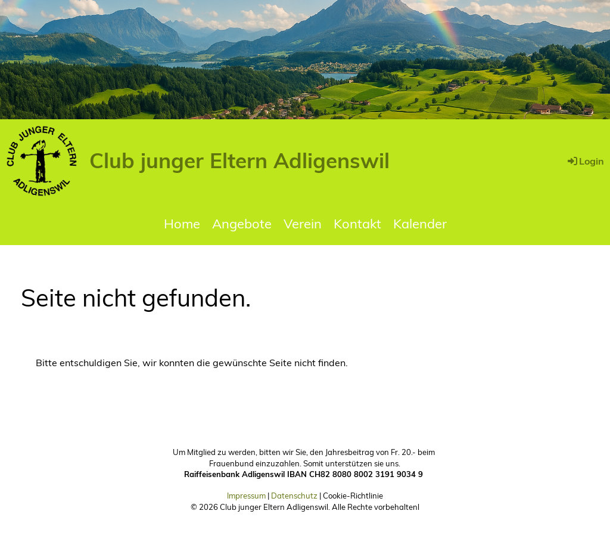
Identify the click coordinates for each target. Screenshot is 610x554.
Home (182, 223)
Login (585, 161)
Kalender (420, 223)
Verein (303, 223)
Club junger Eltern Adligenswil (239, 160)
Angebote (242, 223)
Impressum (246, 495)
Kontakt (357, 223)
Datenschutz (294, 495)
